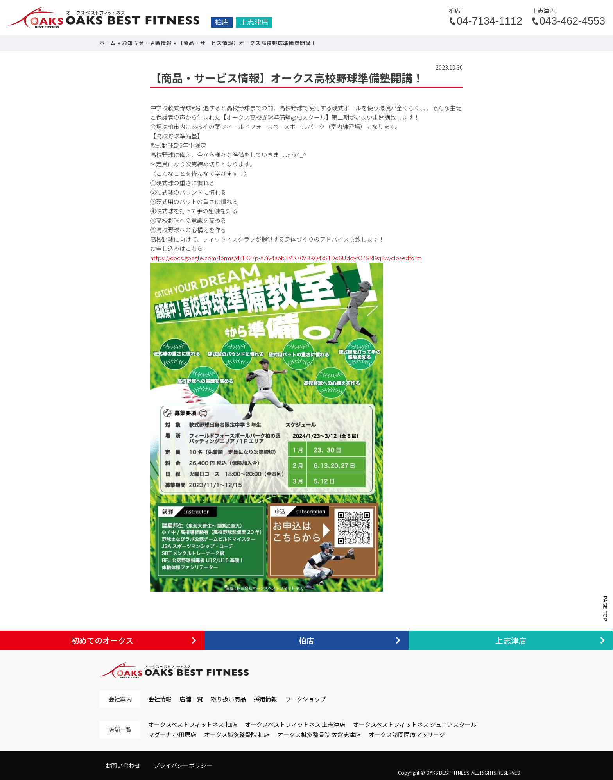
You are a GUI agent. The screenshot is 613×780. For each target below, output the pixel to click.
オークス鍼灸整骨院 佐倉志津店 (319, 734)
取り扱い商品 (228, 699)
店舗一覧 (191, 699)
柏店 (222, 22)
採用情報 (265, 699)
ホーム (107, 43)
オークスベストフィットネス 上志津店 (295, 724)
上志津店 (254, 22)
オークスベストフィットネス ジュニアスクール (415, 724)
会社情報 (160, 699)
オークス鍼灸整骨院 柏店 (237, 734)
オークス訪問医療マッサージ (407, 734)
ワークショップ (305, 699)
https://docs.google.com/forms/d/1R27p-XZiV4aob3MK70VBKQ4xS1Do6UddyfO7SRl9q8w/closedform (285, 258)
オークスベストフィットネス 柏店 (192, 724)
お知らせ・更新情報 (147, 43)
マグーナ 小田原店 (172, 734)
